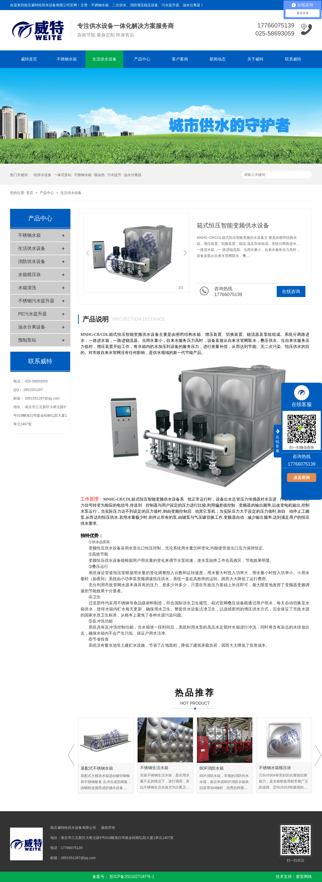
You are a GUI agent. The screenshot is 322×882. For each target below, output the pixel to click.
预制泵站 (27, 340)
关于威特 (255, 59)
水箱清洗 (27, 287)
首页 (29, 193)
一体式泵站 (62, 175)
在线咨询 (291, 291)
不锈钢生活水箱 (154, 768)
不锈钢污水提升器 (36, 300)
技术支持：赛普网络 (294, 876)
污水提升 (114, 175)
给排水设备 (42, 175)
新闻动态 (218, 59)
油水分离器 (132, 175)
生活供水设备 (104, 59)
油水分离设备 (31, 327)
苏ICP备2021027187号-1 (131, 876)
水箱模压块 (29, 274)
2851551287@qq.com (42, 398)
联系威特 (293, 59)
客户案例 (180, 59)
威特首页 (29, 59)
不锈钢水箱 (67, 59)
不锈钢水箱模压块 (275, 768)
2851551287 (33, 390)
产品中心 (142, 59)
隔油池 (99, 175)
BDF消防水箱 (211, 768)
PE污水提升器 (32, 313)
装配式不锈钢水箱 (97, 768)
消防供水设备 (31, 261)
